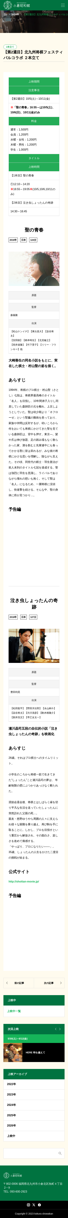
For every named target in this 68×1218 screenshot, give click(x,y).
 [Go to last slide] (55, 1029)
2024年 (11, 1104)
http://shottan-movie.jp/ (24, 881)
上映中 (11, 1135)
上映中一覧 (14, 1011)
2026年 (11, 1125)
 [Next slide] (59, 1029)
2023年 (11, 1094)
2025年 (11, 1115)
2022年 (11, 1084)
